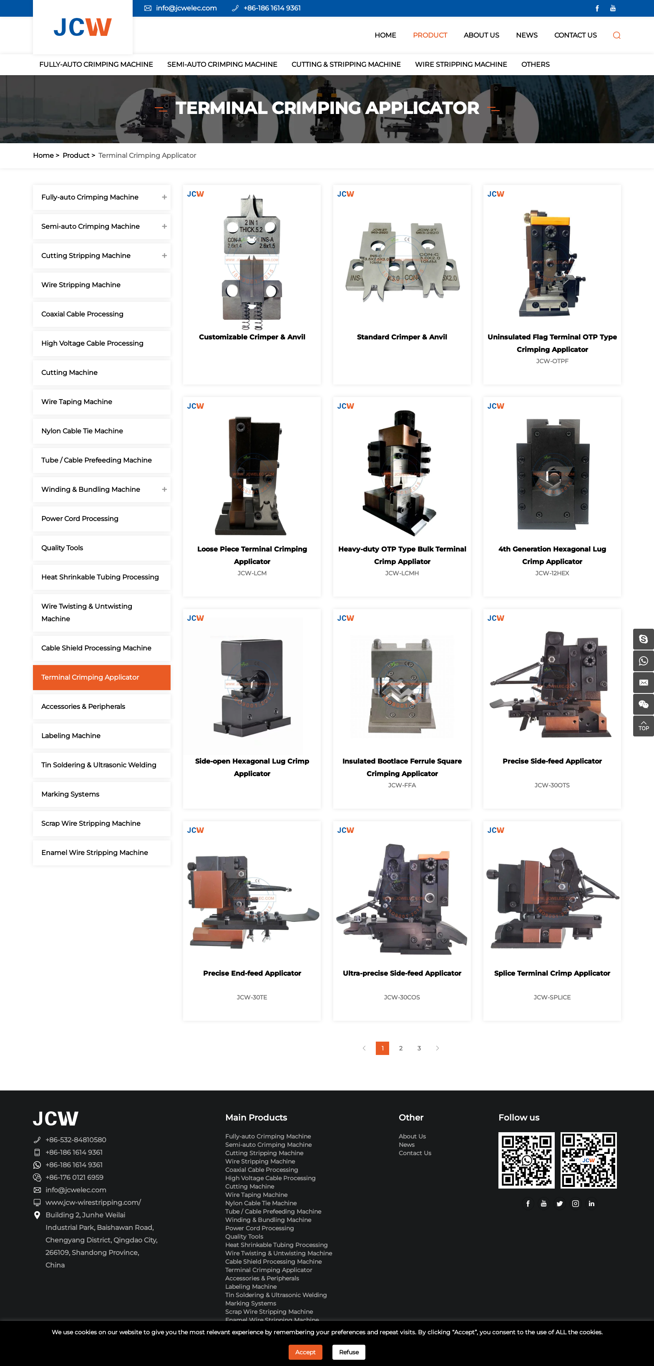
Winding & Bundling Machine (90, 489)
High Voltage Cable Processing (92, 343)
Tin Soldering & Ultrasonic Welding (98, 765)
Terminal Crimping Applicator (147, 155)
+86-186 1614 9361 (272, 8)
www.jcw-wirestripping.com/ (93, 1203)
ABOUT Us (481, 35)
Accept (305, 1352)
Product (76, 155)
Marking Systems (70, 794)
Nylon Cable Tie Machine (82, 431)
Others (535, 64)
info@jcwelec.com (186, 8)
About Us (412, 1136)
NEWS (527, 35)
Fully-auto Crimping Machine (96, 64)
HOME (385, 35)
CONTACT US (575, 35)
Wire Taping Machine (76, 402)
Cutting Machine (69, 373)
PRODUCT (430, 35)
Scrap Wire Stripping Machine (91, 823)
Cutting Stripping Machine (86, 256)
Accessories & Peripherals (83, 707)
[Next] (437, 1048)
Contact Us (415, 1153)
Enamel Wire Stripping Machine (94, 853)
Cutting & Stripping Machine (346, 64)
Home (43, 155)
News (407, 1144)
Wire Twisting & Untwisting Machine (86, 612)
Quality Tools (62, 548)
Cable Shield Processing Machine (96, 648)
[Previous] (364, 1048)
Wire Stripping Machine (461, 64)
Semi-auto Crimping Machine (222, 64)
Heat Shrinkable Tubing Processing (100, 577)
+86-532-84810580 (75, 1140)
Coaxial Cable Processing (82, 314)
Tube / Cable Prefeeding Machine (96, 460)
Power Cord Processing (79, 519)
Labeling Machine (71, 736)
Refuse (349, 1352)
